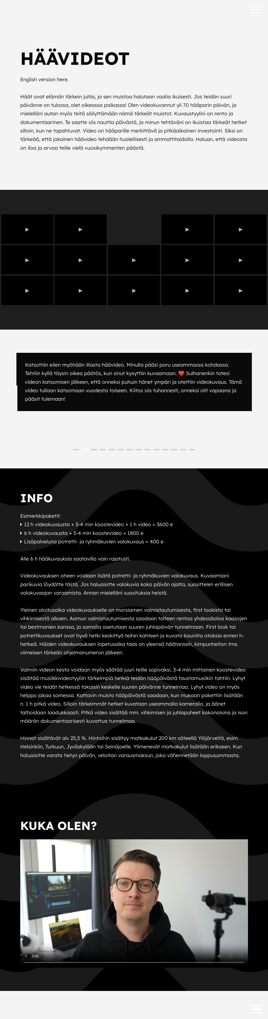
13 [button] (183, 449)
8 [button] (139, 449)
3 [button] (94, 449)
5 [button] (112, 449)
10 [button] (156, 449)
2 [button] (85, 449)
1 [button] (76, 449)
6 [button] (121, 449)
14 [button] (192, 449)
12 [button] (174, 449)
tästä (71, 584)
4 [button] (103, 449)
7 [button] (130, 449)
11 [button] (165, 449)
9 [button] (147, 449)
